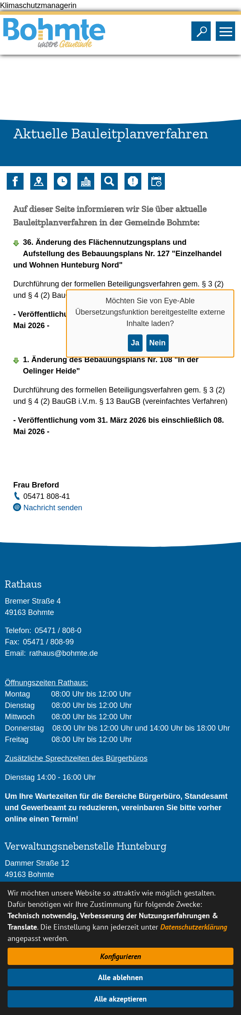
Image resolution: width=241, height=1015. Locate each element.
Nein (157, 343)
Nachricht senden (52, 508)
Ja (135, 343)
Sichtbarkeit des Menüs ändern (227, 28)
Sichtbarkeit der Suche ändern (203, 28)
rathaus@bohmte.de (63, 653)
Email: (15, 653)
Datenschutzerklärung (193, 927)
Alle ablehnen (120, 977)
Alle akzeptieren (120, 999)
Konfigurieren (120, 956)
